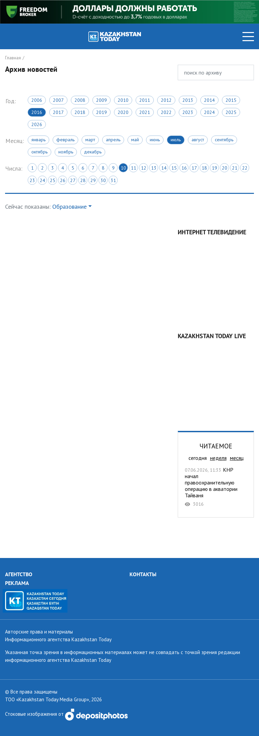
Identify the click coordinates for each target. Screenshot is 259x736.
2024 (209, 112)
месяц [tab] (236, 457)
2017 (58, 112)
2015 (231, 100)
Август (198, 140)
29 (93, 180)
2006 (36, 100)
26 (62, 180)
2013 (187, 100)
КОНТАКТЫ (143, 574)
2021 (144, 112)
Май (135, 140)
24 (42, 180)
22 (245, 168)
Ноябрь (65, 152)
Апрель (113, 140)
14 (164, 168)
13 (153, 168)
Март (90, 140)
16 (184, 168)
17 (194, 168)
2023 (187, 112)
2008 (80, 100)
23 (32, 180)
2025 (231, 112)
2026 (36, 124)
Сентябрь (224, 140)
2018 (80, 112)
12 (143, 168)
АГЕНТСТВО (18, 574)
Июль (176, 140)
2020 (123, 112)
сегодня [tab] (198, 457)
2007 (58, 100)
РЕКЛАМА (17, 583)
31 (113, 180)
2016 (36, 112)
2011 (144, 100)
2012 (166, 100)
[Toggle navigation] (248, 36)
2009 (101, 100)
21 (234, 168)
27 (73, 180)
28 (83, 180)
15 (174, 168)
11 (133, 168)
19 (214, 168)
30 (103, 180)
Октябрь (39, 152)
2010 (123, 100)
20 (224, 168)
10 (123, 168)
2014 (209, 100)
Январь (38, 140)
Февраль (65, 140)
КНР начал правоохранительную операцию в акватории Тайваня (216, 487)
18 (204, 168)
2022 (166, 112)
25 (52, 180)
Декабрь (93, 152)
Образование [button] (69, 206)
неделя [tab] (218, 457)
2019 (101, 112)
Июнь (155, 140)
